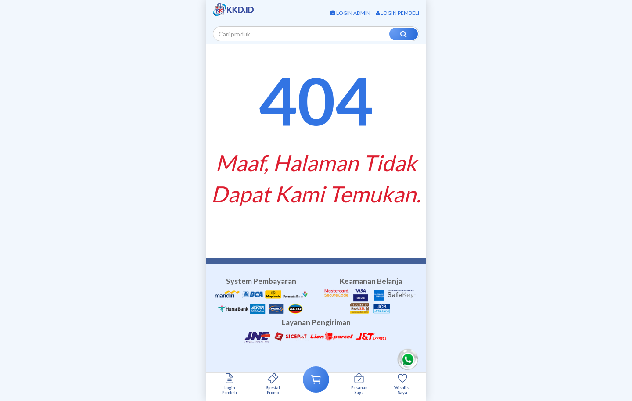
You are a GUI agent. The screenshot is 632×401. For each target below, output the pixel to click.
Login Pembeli (397, 13)
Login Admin (350, 13)
